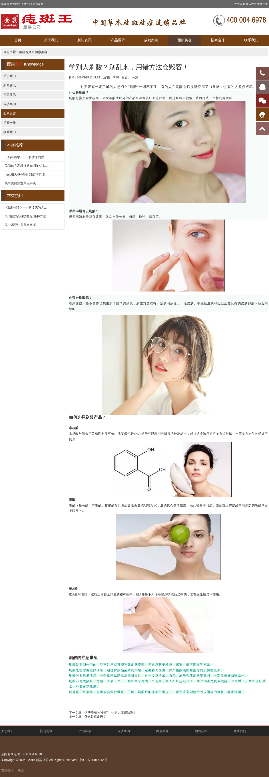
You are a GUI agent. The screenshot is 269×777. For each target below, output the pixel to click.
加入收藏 (251, 4)
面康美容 (184, 40)
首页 (17, 40)
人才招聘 (26, 4)
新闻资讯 (84, 40)
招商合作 (218, 40)
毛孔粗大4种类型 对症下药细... (26, 174)
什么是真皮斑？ (95, 716)
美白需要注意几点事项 (20, 183)
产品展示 (118, 40)
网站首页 (25, 52)
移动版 (5, 4)
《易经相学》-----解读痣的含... (26, 157)
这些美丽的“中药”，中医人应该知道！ (110, 712)
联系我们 (251, 40)
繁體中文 (262, 4)
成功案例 (151, 40)
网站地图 (15, 4)
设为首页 (239, 4)
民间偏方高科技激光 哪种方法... (27, 166)
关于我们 (51, 40)
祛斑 (21, 770)
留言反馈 (38, 4)
